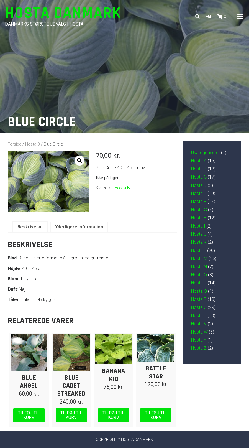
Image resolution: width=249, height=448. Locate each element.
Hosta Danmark (63, 13)
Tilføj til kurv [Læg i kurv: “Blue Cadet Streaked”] (71, 415)
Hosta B (32, 144)
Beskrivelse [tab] (30, 227)
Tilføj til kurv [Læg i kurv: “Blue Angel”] (29, 415)
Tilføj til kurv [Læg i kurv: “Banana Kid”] (113, 415)
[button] (208, 16)
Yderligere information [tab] (79, 227)
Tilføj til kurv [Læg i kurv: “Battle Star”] (156, 415)
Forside (14, 144)
